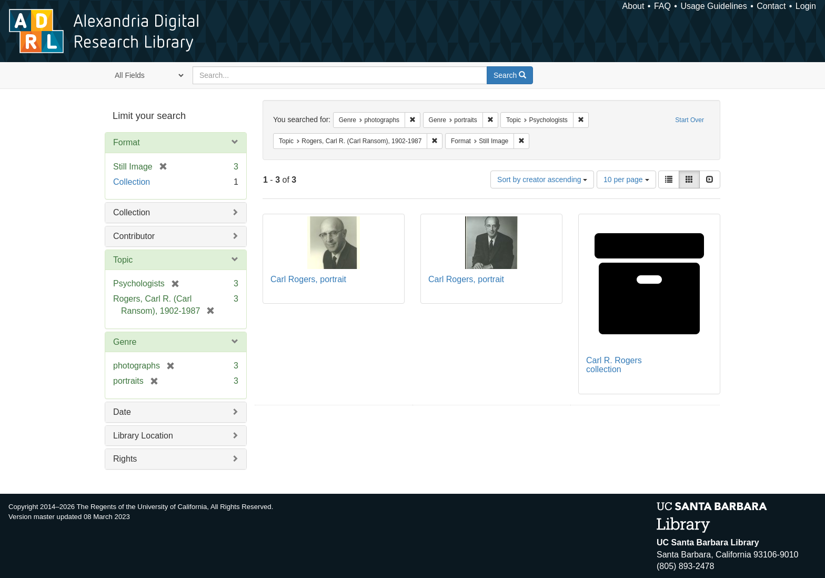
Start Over (689, 120)
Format (126, 142)
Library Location (143, 435)
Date (122, 411)
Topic (123, 259)
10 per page (626, 179)
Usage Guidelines (713, 6)
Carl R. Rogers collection (614, 365)
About (633, 6)
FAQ (662, 6)
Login (806, 6)
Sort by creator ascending (542, 179)
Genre (124, 341)
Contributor (134, 236)
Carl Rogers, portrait (308, 279)
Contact (771, 6)
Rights (125, 458)
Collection (131, 181)
